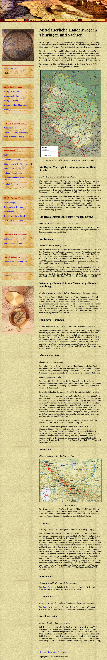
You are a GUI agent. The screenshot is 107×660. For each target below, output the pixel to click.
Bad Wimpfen (9, 211)
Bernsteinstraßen (10, 128)
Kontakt (43, 652)
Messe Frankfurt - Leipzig (13, 243)
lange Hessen (48, 607)
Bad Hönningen (10, 203)
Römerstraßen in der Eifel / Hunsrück (18, 164)
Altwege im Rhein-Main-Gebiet (16, 105)
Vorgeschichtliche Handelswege (16, 132)
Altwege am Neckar (11, 96)
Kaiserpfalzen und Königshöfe (15, 262)
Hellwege (7, 109)
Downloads (52, 652)
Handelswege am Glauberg (14, 137)
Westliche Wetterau (11, 184)
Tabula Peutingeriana (12, 160)
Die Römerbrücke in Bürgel (14, 216)
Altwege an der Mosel (12, 92)
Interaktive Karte (10, 69)
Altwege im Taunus (11, 100)
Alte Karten (8, 276)
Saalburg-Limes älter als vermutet (16, 173)
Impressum (62, 652)
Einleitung (7, 155)
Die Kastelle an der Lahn (13, 207)
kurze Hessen (48, 587)
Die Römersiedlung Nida (13, 220)
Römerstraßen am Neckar (13, 168)
